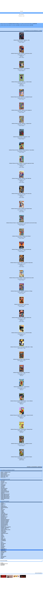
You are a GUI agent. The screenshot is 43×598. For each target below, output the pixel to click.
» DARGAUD (2, 486)
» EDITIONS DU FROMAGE (4, 521)
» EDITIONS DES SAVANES (4, 520)
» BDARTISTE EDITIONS (4, 507)
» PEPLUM (2, 545)
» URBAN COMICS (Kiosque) (4, 497)
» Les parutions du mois (4, 563)
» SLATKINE (2, 552)
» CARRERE (2, 512)
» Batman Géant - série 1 (4, 475)
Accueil (21, 11)
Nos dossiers (21, 14)
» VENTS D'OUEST (3, 556)
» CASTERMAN (2, 485)
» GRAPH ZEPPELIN (3, 490)
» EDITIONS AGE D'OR (3, 516)
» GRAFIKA (2, 536)
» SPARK (1, 554)
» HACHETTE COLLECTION (4, 491)
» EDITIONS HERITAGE (4, 524)
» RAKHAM (2, 547)
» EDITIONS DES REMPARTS (4, 519)
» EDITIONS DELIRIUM (3, 488)
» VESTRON (2, 499)
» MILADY (1, 542)
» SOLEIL (1, 553)
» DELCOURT (2, 487)
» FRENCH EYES (3, 530)
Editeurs (21, 12)
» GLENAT (2, 535)
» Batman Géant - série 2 (4, 476)
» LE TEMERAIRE (3, 540)
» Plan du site (2, 565)
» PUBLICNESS (2, 546)
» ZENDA (1, 558)
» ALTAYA (1, 483)
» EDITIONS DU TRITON (4, 523)
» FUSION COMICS (3, 531)
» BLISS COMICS (3, 484)
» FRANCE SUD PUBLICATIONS (5, 529)
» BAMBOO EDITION (3, 506)
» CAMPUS (2, 510)
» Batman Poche (3, 477)
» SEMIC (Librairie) (3, 551)
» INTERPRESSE (3, 539)
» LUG (1, 541)
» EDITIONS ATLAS (3, 517)
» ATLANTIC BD (2, 505)
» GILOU (1, 534)
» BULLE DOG (2, 509)
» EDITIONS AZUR (3, 518)
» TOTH (1, 555)
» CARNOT (2, 511)
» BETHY (1, 508)
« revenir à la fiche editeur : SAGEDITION (34, 466)
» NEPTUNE (2, 544)
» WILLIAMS (2, 557)
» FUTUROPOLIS (3, 532)
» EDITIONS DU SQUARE (4, 522)
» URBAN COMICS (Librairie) (4, 498)
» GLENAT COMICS (3, 489)
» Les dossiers (2, 564)
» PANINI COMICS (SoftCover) (5, 496)
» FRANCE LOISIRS (3, 528)
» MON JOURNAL (3, 543)
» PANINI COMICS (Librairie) (4, 495)
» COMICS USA (2, 513)
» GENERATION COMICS (4, 533)
